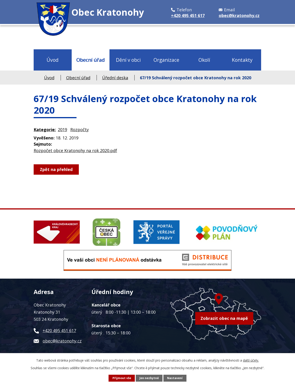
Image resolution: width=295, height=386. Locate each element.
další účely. (251, 360)
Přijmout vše (121, 378)
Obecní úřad (90, 59)
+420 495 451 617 (59, 330)
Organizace (166, 59)
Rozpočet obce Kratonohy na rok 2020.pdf (75, 150)
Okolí (204, 59)
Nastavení (175, 378)
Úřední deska (115, 77)
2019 (62, 129)
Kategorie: (45, 129)
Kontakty (242, 59)
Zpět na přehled (56, 169)
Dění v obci (128, 59)
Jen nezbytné (149, 378)
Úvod (53, 59)
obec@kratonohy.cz (62, 341)
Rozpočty (79, 129)
